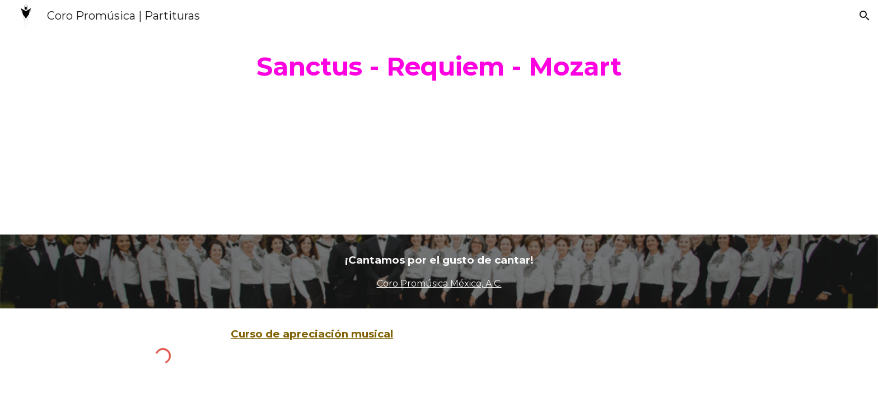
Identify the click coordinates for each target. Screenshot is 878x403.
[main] (439, 67)
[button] (864, 15)
